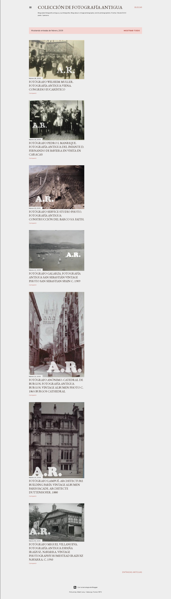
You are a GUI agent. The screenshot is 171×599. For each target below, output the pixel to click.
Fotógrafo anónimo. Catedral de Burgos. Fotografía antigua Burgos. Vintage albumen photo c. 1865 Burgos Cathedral (56, 385)
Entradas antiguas (132, 572)
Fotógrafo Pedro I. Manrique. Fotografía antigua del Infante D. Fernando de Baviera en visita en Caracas (56, 148)
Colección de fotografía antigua (80, 7)
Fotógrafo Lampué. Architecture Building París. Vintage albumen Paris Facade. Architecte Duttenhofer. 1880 (56, 486)
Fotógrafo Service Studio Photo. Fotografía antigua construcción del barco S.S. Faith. (56, 215)
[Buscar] (138, 7)
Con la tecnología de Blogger (85, 587)
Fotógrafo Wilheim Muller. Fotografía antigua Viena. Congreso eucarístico (51, 85)
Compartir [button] (33, 93)
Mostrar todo (132, 30)
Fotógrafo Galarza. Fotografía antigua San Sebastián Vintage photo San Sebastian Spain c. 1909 (55, 277)
